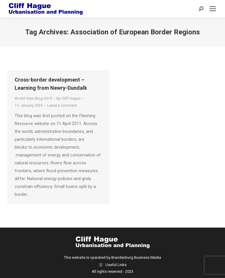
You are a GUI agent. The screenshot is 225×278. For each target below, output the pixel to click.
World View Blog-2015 (33, 98)
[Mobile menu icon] (212, 8)
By (68, 98)
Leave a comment (62, 105)
